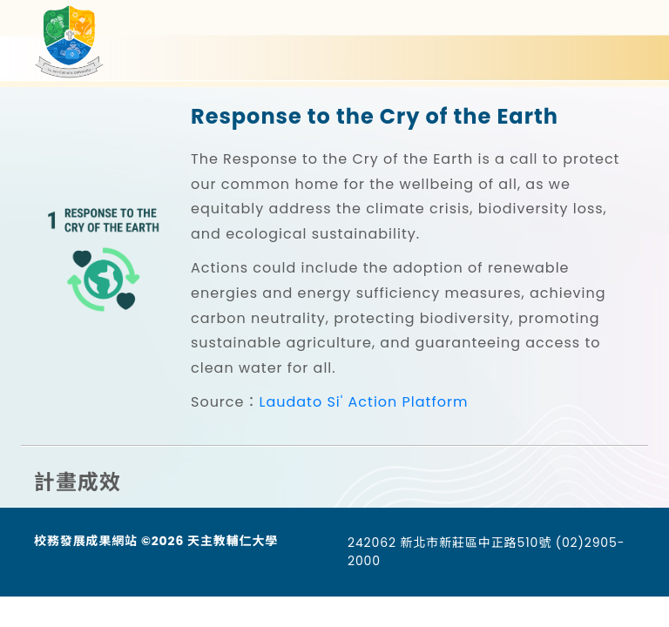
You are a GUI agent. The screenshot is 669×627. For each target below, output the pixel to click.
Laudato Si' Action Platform (363, 402)
